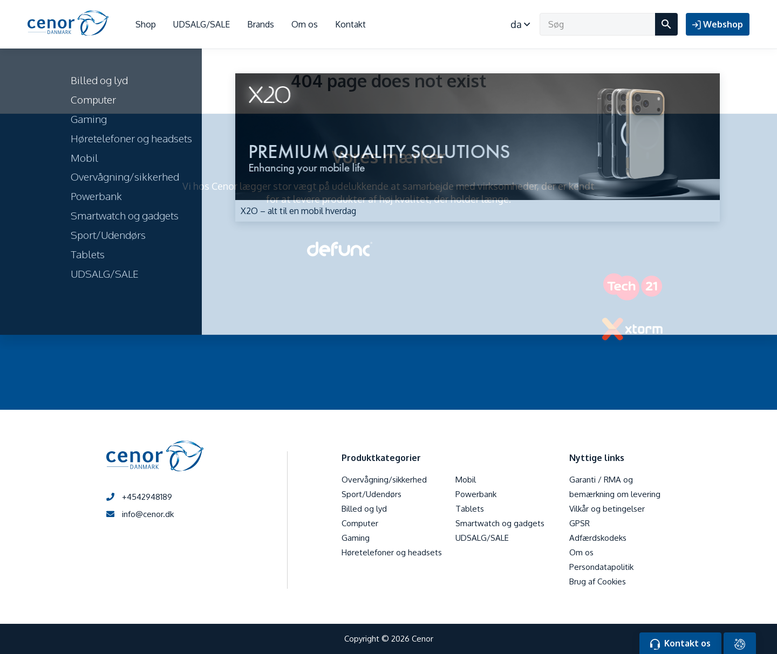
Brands (260, 24)
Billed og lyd (364, 509)
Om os (304, 24)
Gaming (356, 538)
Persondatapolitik (601, 567)
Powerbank (475, 494)
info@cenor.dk (140, 514)
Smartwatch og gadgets (499, 523)
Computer (360, 523)
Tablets (469, 509)
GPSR (579, 523)
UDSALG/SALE (201, 24)
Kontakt (350, 24)
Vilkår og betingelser (607, 509)
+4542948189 (139, 497)
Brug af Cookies (597, 581)
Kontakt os (680, 644)
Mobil (465, 479)
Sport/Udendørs (371, 494)
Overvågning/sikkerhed (384, 479)
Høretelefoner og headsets (392, 552)
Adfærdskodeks (597, 538)
